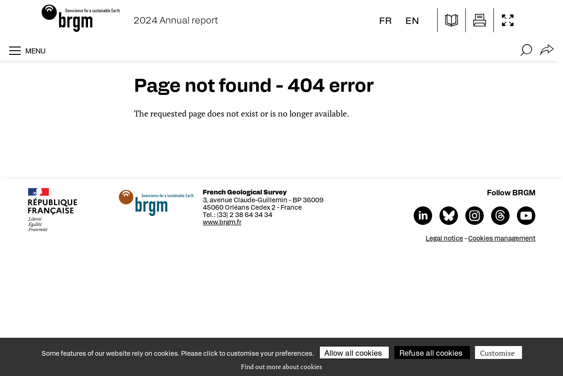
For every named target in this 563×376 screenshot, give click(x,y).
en (412, 20)
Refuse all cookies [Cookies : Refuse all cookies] (431, 353)
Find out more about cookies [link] (281, 366)
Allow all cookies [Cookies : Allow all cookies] (353, 353)
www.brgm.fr (222, 221)
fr (385, 20)
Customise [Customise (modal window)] (497, 353)
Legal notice (444, 238)
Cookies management (502, 238)
